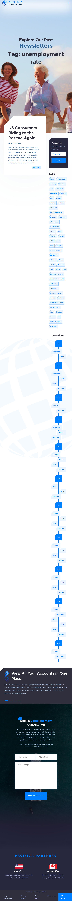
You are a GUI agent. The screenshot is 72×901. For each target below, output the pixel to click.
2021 (58, 446)
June (62, 624)
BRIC (64, 269)
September (60, 614)
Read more (35, 167)
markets (52, 203)
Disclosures (51, 896)
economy (53, 184)
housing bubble (55, 307)
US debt (52, 260)
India (51, 312)
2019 (58, 505)
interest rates (61, 179)
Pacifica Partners (55, 321)
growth (52, 231)
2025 (58, 343)
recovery (53, 236)
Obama (52, 317)
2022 (58, 419)
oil (58, 317)
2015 (58, 643)
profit (58, 241)
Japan (58, 198)
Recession (53, 326)
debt (51, 198)
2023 (58, 397)
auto (59, 231)
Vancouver (59, 188)
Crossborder (54, 288)
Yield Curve (62, 217)
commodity (53, 283)
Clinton (52, 264)
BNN (51, 269)
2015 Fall (53, 217)
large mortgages (55, 250)
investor (61, 203)
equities (61, 298)
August (55, 405)
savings (59, 245)
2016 (58, 601)
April (62, 356)
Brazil (58, 269)
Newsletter (53, 193)
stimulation (53, 207)
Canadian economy (56, 274)
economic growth (56, 293)
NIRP (51, 241)
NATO (61, 260)
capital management (57, 279)
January (61, 560)
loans (51, 245)
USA (51, 188)
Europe (63, 193)
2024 (58, 365)
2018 (58, 537)
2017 (58, 569)
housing (61, 184)
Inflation (59, 312)
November (56, 351)
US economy (54, 222)
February (61, 388)
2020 (58, 478)
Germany (61, 264)
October (56, 454)
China (52, 179)
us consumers (54, 226)
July (62, 378)
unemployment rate (56, 302)
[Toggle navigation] (69, 3)
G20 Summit (54, 255)
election (52, 298)
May (54, 464)
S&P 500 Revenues (56, 212)
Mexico (61, 236)
